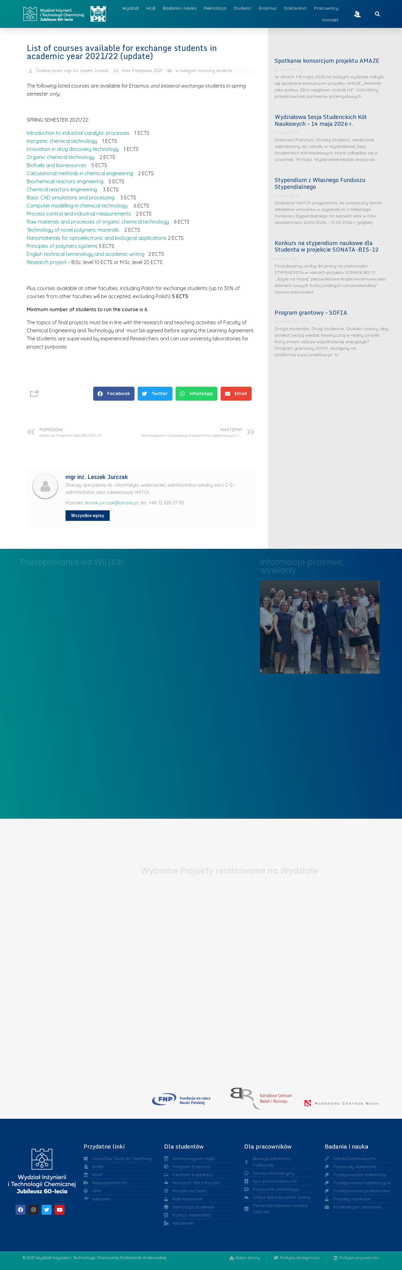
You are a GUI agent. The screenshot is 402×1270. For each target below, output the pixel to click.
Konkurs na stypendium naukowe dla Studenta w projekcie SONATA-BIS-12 (327, 246)
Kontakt (330, 20)
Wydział (130, 8)
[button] (114, 394)
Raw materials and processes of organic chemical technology (98, 222)
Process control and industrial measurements (79, 214)
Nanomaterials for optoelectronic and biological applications (97, 238)
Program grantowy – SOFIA (311, 312)
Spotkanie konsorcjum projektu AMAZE (327, 60)
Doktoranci (295, 8)
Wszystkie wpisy (87, 515)
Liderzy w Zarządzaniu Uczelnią (320, 625)
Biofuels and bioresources (56, 165)
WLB (150, 8)
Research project (46, 262)
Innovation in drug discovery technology (73, 149)
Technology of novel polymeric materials (73, 230)
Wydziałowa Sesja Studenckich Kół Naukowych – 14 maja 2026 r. (321, 120)
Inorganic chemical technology (62, 141)
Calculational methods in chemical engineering (80, 173)
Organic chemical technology (61, 157)
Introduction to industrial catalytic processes (78, 133)
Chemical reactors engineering (62, 189)
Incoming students (215, 70)
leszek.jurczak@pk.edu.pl (111, 503)
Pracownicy (326, 8)
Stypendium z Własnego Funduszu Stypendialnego (320, 183)
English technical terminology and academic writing (85, 254)
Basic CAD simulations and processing (70, 197)
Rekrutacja (215, 8)
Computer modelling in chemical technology (77, 206)
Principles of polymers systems (62, 246)
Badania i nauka (179, 8)
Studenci (242, 8)
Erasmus (267, 8)
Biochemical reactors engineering (65, 181)
